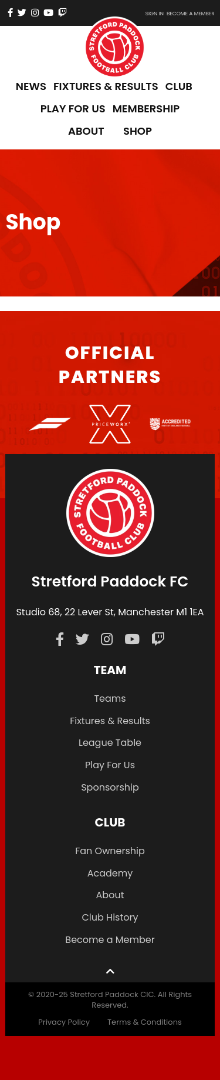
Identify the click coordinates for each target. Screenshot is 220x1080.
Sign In (154, 13)
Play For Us (110, 765)
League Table (110, 742)
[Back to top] (110, 970)
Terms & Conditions (144, 1022)
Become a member (191, 13)
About (110, 895)
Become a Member (109, 939)
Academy (110, 873)
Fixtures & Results (110, 721)
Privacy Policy (64, 1022)
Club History (110, 917)
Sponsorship (110, 787)
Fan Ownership (110, 851)
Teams (110, 698)
